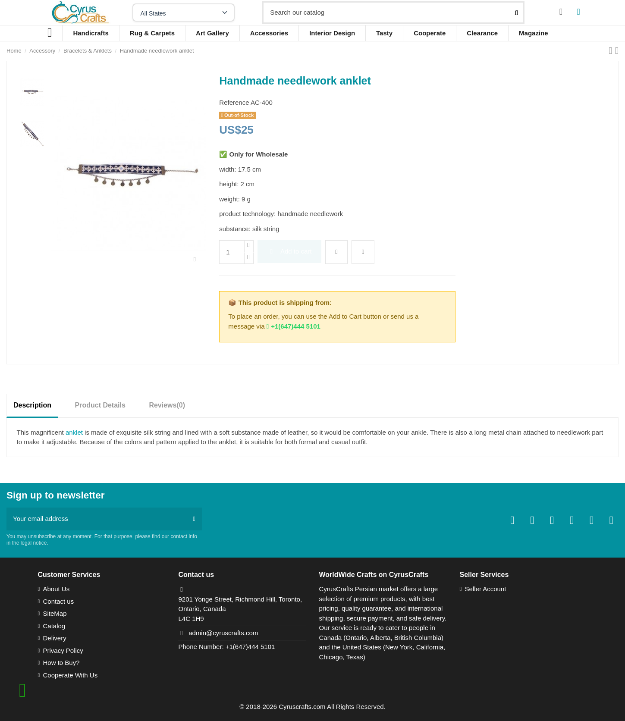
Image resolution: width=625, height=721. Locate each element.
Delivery (54, 638)
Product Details (100, 405)
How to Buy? (61, 662)
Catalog (54, 626)
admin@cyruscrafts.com (223, 632)
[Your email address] (96, 519)
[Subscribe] (194, 519)
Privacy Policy (63, 650)
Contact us (58, 601)
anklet (75, 432)
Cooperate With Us (70, 675)
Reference (234, 102)
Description (32, 405)
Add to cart (289, 251)
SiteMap (54, 613)
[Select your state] (183, 12)
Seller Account (485, 588)
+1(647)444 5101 (293, 326)
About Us (56, 588)
